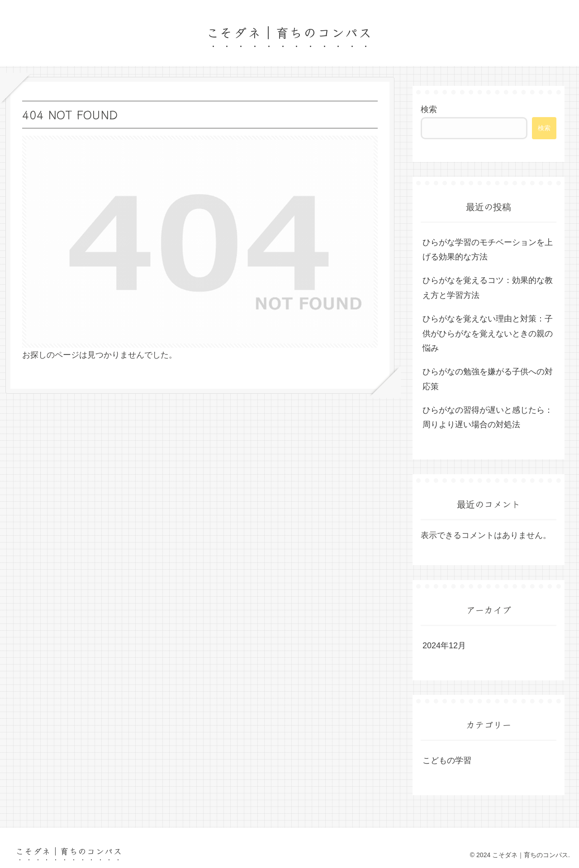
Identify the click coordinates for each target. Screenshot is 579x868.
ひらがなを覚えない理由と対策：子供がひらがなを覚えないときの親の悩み (487, 333)
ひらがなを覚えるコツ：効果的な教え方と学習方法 (487, 287)
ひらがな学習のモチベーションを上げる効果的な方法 (487, 249)
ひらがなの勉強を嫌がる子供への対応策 (487, 379)
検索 (429, 109)
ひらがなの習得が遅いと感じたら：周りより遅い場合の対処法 (487, 417)
